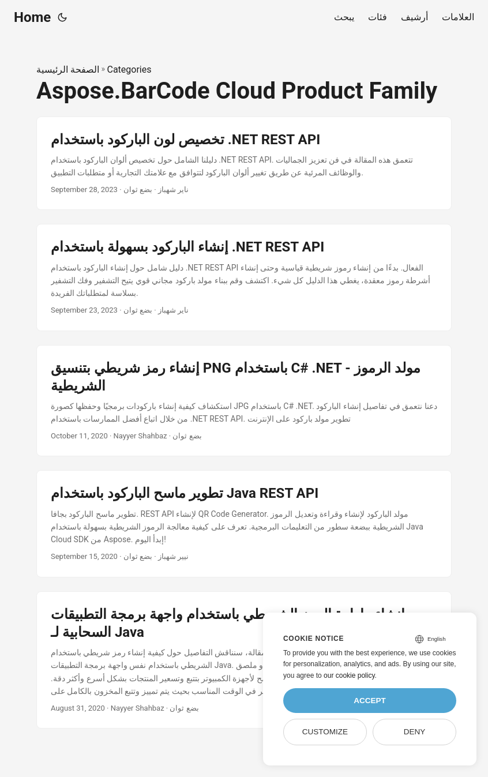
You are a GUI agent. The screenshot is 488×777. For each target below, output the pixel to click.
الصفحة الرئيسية (67, 69)
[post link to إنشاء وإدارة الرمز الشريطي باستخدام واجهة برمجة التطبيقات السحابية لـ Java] (244, 660)
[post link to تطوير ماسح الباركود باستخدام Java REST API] (244, 523)
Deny (415, 731)
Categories (129, 69)
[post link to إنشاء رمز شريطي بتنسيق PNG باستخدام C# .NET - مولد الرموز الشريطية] (244, 401)
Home (32, 17)
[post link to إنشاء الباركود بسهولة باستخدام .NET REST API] (244, 277)
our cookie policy (349, 675)
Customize (325, 731)
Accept (370, 700)
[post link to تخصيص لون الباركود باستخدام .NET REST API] (244, 163)
